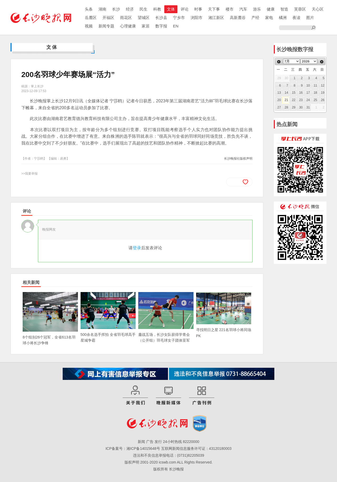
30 (301, 107)
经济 (130, 9)
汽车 (243, 9)
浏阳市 (196, 17)
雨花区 (126, 17)
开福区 (108, 17)
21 (286, 100)
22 (293, 100)
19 (322, 92)
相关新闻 (31, 282)
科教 (157, 9)
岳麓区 (91, 17)
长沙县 (161, 17)
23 (301, 100)
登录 (137, 248)
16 (301, 92)
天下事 (214, 9)
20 (279, 100)
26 (322, 100)
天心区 (318, 9)
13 (279, 92)
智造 (284, 9)
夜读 (296, 17)
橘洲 (283, 17)
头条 (89, 9)
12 (322, 85)
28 (286, 107)
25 (315, 100)
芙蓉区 (300, 9)
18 (315, 92)
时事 (198, 9)
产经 (255, 17)
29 (293, 107)
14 (286, 92)
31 (308, 107)
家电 (269, 17)
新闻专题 (106, 26)
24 (308, 100)
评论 (185, 9)
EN (176, 26)
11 (315, 85)
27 (279, 107)
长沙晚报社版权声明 (238, 158)
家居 (146, 26)
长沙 (116, 9)
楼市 (230, 9)
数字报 (161, 26)
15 (293, 92)
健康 (271, 9)
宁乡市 (179, 17)
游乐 (257, 9)
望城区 (144, 17)
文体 (171, 9)
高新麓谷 (238, 17)
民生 (143, 9)
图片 (310, 17)
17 (308, 92)
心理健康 (128, 26)
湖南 (102, 9)
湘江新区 (216, 17)
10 (308, 85)
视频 (89, 26)
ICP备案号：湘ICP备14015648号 (133, 448)
